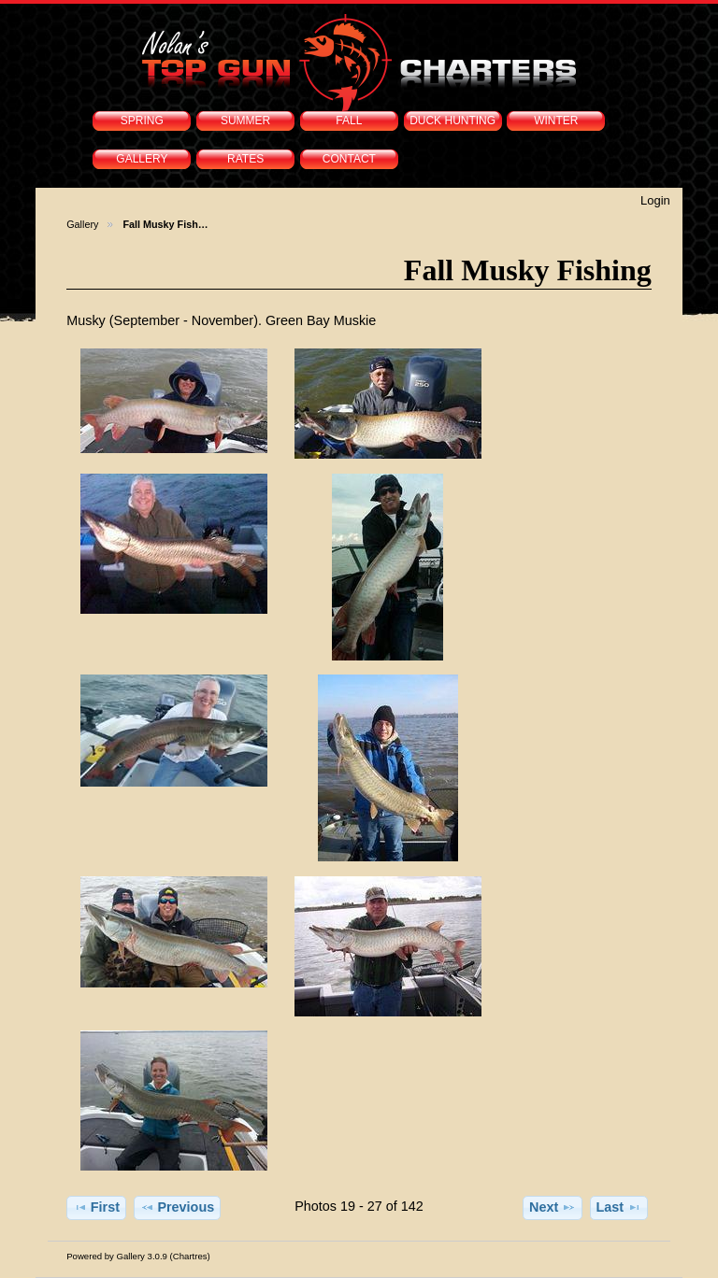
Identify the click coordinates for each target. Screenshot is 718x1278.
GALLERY (141, 158)
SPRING (142, 120)
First (96, 1207)
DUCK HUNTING (452, 120)
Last (618, 1207)
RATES (245, 158)
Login (655, 200)
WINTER (556, 120)
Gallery (82, 224)
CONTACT (349, 158)
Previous (177, 1207)
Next (552, 1207)
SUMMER (245, 120)
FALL (349, 120)
